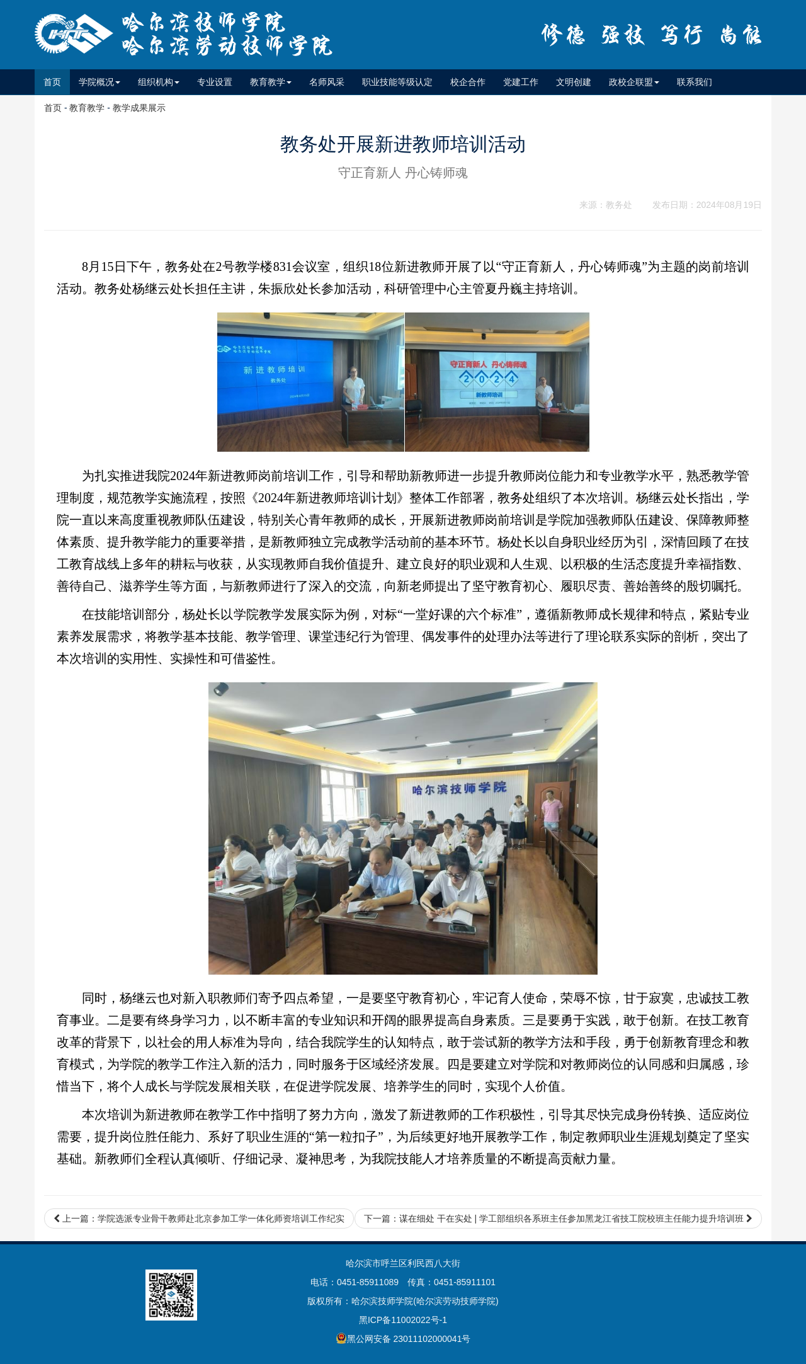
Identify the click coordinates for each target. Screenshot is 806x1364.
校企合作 (467, 82)
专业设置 (214, 82)
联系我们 (694, 82)
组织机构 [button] (158, 82)
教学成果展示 (139, 108)
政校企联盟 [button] (634, 82)
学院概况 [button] (99, 82)
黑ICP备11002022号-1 (403, 1320)
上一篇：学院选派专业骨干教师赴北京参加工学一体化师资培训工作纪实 (199, 1218)
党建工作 (520, 82)
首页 (56, 81)
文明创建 (573, 82)
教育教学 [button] (271, 82)
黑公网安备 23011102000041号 (403, 1338)
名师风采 (326, 82)
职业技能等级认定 (397, 82)
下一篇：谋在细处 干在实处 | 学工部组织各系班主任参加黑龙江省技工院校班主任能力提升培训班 (558, 1218)
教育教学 (87, 108)
